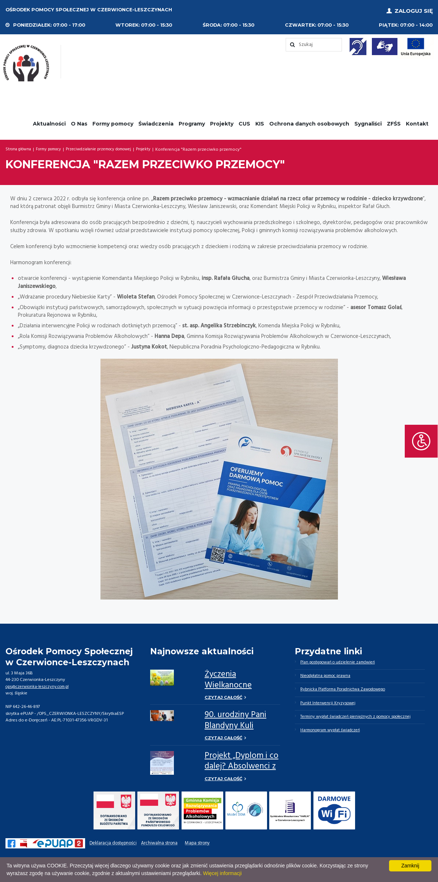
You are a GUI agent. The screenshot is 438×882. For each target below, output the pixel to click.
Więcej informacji (222, 873)
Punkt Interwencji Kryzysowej (329, 704)
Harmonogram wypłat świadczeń (334, 733)
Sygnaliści (368, 121)
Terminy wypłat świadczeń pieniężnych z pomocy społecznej (361, 719)
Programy (192, 121)
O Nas (79, 121)
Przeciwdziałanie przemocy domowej (114, 148)
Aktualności (49, 121)
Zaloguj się (414, 10)
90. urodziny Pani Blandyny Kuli (235, 719)
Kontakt (417, 121)
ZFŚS (394, 121)
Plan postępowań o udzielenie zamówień (342, 661)
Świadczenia (156, 121)
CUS (244, 121)
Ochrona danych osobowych (309, 121)
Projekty (221, 121)
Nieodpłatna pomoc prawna (329, 675)
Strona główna (20, 148)
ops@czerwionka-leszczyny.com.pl (39, 684)
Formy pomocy (112, 121)
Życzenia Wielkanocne (228, 678)
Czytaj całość (224, 695)
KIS (259, 121)
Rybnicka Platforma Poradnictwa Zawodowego (348, 689)
